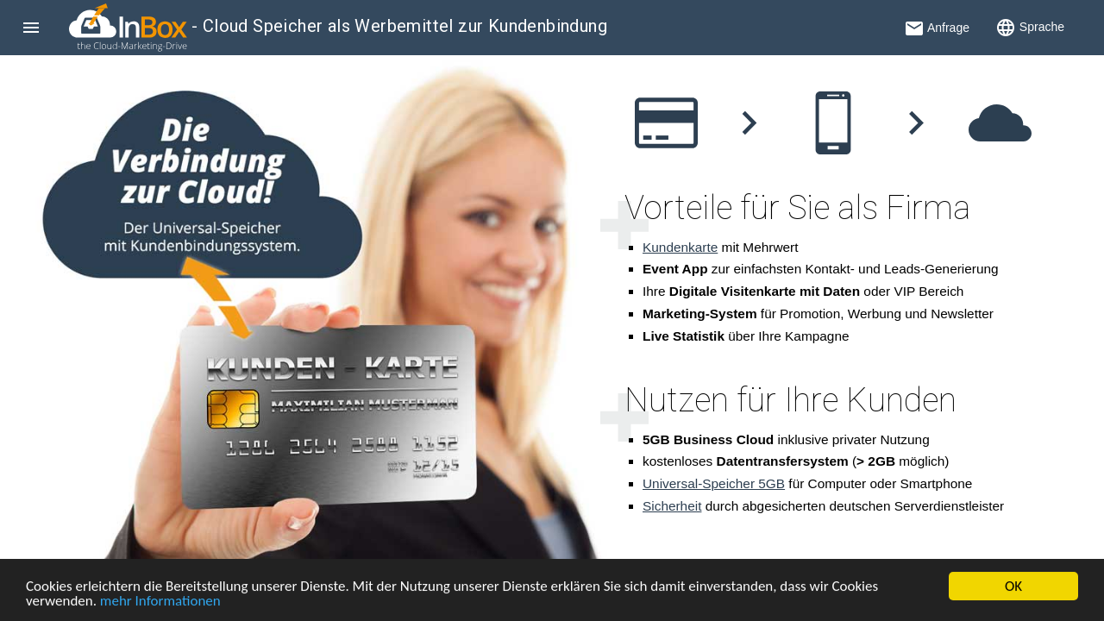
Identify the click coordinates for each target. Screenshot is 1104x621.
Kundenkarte (680, 247)
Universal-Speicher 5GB (714, 483)
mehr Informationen (160, 602)
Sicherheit (672, 506)
